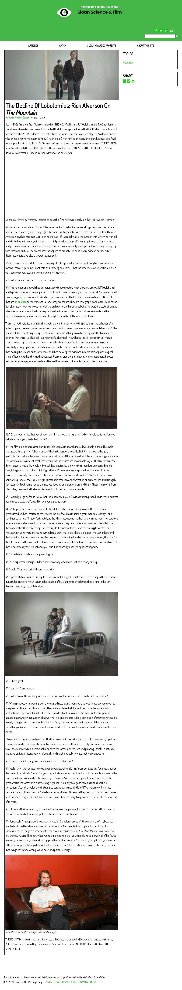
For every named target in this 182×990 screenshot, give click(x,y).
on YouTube (20, 302)
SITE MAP (55, 982)
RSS (47, 982)
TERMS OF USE (69, 982)
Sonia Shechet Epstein (18, 117)
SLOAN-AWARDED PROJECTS (101, 45)
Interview (128, 62)
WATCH (62, 45)
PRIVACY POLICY (87, 982)
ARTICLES (33, 45)
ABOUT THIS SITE (145, 45)
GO (177, 36)
